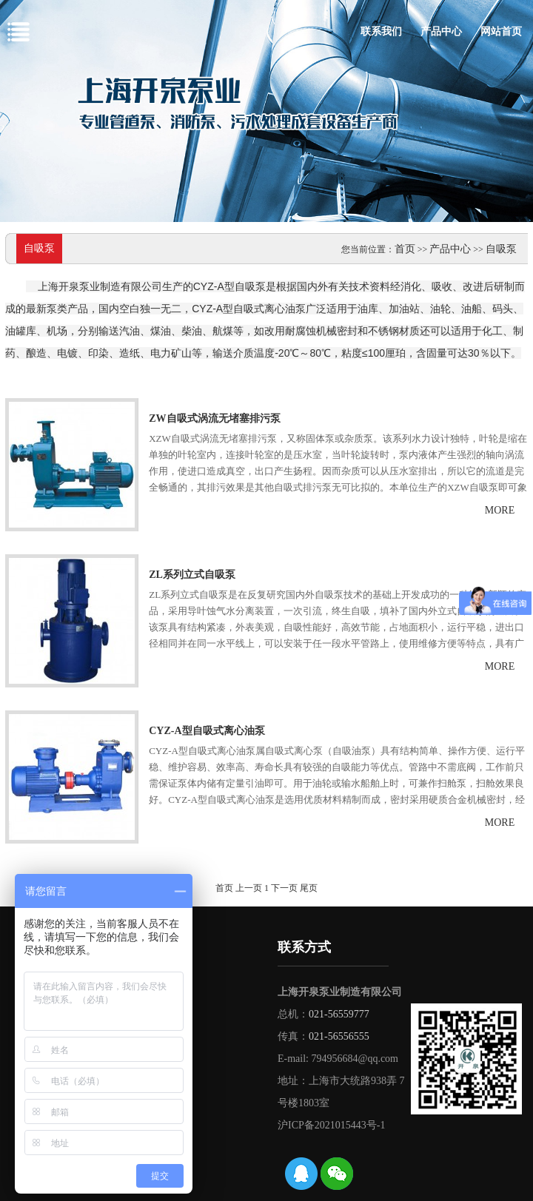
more (499, 510)
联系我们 (381, 31)
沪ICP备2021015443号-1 (331, 1125)
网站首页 (501, 31)
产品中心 (441, 31)
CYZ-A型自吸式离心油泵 (206, 730)
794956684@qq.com (355, 1058)
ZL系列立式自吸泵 (192, 574)
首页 (405, 249)
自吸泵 (501, 249)
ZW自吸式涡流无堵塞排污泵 (214, 418)
